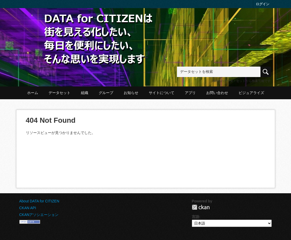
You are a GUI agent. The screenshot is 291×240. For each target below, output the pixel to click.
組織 (84, 93)
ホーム (32, 93)
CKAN (201, 207)
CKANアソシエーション (39, 215)
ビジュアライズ (251, 93)
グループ (106, 93)
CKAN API (27, 208)
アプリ (190, 93)
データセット (59, 93)
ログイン (262, 4)
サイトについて (161, 93)
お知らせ (131, 93)
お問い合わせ (217, 93)
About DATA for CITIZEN (39, 201)
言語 (195, 217)
